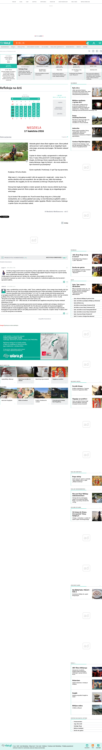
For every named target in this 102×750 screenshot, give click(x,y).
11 (17, 110)
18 (17, 113)
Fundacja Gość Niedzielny (54, 746)
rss (93, 51)
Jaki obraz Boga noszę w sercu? (76, 70)
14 (30, 110)
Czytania (65, 137)
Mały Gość (74, 1)
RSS (93, 745)
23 (38, 113)
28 (17, 104)
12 (21, 110)
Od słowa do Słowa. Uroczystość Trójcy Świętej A (79, 514)
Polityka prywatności (67, 746)
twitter (101, 51)
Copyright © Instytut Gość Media (21, 748)
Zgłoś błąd (98, 745)
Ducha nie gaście (78, 267)
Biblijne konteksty (59, 67)
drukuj (66, 223)
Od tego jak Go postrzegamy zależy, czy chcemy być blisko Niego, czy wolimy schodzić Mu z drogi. (80, 500)
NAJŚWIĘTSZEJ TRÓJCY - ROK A (42, 70)
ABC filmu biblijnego (79, 668)
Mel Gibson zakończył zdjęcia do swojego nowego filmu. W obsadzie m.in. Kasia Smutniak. (80, 121)
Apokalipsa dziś (93, 69)
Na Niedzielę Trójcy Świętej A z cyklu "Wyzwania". (79, 259)
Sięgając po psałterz (79, 399)
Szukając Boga (23, 69)
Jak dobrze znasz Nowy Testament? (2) (84, 305)
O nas (14, 746)
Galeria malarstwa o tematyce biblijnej (80, 683)
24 (13, 115)
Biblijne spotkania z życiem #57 (78, 101)
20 (25, 113)
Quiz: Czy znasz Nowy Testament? (83, 314)
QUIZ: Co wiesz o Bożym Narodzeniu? (84, 316)
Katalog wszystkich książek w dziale (80, 696)
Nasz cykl (93, 66)
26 (21, 115)
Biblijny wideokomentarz (78, 489)
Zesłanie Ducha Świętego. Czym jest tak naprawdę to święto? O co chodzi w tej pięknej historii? (81, 145)
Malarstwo (76, 680)
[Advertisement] (51, 21)
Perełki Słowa (77, 386)
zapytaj (34, 1)
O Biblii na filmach (77, 708)
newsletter (87, 745)
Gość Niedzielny (63, 1)
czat (27, 1)
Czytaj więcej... (25, 80)
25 (17, 115)
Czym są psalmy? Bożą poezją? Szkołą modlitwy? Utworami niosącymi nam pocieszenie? (80, 402)
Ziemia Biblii (3, 387)
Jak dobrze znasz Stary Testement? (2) (84, 307)
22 (34, 113)
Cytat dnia (8, 69)
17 (13, 113)
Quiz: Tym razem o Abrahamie (78, 285)
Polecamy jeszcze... (76, 381)
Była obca (76, 88)
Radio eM (52, 1)
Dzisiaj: (25, 95)
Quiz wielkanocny (79, 303)
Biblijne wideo (77, 706)
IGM (18, 746)
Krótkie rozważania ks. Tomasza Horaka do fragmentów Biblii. (80, 389)
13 (25, 110)
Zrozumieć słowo (42, 66)
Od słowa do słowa (76, 507)
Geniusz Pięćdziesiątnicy (81, 142)
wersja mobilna (85, 1)
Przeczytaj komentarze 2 (15, 257)
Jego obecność (78, 724)
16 (38, 110)
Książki (74, 693)
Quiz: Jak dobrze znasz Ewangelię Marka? (85, 309)
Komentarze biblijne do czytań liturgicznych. (80, 594)
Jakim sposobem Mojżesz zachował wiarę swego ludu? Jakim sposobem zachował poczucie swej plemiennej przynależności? (81, 92)
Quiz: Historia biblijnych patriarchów (84, 298)
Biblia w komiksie (78, 728)
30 (25, 104)
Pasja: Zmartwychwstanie (79, 116)
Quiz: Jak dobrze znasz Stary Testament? (85, 312)
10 (13, 110)
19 (21, 113)
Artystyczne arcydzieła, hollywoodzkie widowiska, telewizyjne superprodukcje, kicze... (79, 672)
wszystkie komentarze (44, 319)
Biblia (20, 42)
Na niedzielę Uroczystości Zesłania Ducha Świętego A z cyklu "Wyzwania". (81, 271)
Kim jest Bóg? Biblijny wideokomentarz (80, 495)
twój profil (94, 43)
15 (34, 110)
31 (30, 104)
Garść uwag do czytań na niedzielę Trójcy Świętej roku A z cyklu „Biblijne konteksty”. (59, 75)
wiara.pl (6, 43)
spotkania (43, 1)
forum (14, 1)
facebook (97, 51)
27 (13, 104)
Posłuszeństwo (78, 721)
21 (30, 113)
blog (21, 1)
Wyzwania (73, 250)
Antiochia (75, 128)
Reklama (44, 746)
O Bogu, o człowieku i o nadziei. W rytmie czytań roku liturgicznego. (81, 518)
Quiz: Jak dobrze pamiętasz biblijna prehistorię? (87, 301)
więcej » (8, 81)
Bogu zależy (59, 69)
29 (21, 104)
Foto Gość (38, 746)
